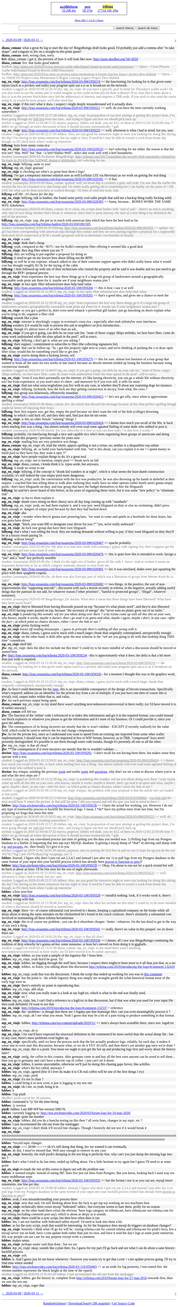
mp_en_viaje (11, 81)
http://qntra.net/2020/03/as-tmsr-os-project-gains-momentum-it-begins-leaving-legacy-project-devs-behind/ (84, 74)
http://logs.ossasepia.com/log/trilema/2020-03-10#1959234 (47, 655)
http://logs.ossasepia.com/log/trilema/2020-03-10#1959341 (61, 929)
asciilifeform (69, 7)
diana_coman (11, 48)
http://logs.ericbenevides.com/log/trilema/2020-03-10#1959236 (54, 805)
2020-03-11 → (33, 40)
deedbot (7, 1098)
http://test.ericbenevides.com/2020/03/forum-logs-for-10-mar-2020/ (86, 1113)
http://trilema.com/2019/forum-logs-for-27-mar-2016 (111, 1278)
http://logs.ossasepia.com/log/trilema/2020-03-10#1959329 (61, 895)
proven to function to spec (122, 861)
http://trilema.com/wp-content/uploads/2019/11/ (63, 1023)
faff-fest (38, 119)
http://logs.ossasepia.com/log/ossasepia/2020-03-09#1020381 (63, 179)
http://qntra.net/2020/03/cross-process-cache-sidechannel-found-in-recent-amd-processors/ (73, 66)
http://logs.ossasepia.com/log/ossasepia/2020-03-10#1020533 (63, 149)
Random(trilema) (54, 1303)
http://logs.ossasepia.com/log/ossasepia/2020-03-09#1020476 (63, 554)
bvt (4, 59)
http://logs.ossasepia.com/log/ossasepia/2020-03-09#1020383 (63, 201)
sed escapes (15, 846)
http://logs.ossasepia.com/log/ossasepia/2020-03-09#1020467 (63, 543)
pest (87, 7)
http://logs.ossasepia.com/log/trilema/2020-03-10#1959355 (61, 1180)
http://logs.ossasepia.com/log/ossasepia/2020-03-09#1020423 (63, 396)
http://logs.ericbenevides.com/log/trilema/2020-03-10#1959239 (54, 865)
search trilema (125, 28)
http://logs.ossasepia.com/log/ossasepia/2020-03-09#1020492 (63, 584)
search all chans (148, 28)
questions (101, 771)
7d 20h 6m (69, 10)
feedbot (7, 66)
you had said (158, 798)
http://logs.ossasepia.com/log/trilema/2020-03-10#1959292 (52, 753)
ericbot (6, 123)
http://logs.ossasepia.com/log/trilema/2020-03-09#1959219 (61, 81)
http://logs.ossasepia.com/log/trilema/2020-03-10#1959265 (53, 295)
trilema (108, 6)
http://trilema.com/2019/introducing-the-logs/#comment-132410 (132, 966)
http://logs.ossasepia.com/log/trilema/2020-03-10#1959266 (53, 288)
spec (55, 689)
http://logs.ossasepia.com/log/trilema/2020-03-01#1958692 (107, 798)
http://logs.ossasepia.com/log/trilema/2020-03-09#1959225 (61, 130)
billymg (7, 145)
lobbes (6, 805)
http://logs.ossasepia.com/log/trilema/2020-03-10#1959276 (53, 359)
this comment (153, 974)
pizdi (5, 1109)
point (62, 771)
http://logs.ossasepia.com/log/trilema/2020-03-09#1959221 (61, 108)
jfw (4, 648)
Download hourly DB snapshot (89, 1303)
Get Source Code (123, 1303)
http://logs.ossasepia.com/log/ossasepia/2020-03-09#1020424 (63, 423)
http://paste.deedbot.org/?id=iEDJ (115, 59)
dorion (6, 753)
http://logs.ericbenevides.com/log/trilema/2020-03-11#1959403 (54, 1266)
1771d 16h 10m (108, 10)
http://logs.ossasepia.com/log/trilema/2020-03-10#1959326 (61, 674)
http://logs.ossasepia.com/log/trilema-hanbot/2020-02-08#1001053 (108, 228)
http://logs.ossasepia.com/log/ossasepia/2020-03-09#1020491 (63, 569)
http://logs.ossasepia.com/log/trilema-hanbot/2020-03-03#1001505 (46, 224)
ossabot (7, 89)
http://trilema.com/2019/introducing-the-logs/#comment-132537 (64, 1008)
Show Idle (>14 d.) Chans (89, 20)
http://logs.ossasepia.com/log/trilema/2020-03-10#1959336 (61, 940)
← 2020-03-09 (11, 40)
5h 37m (88, 10)
